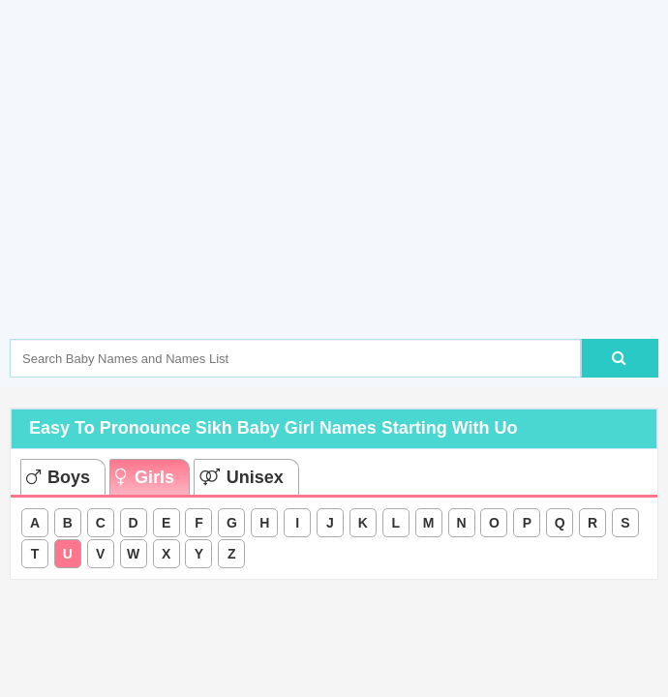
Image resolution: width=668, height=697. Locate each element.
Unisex (241, 477)
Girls (144, 477)
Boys (58, 477)
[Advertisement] (339, 198)
